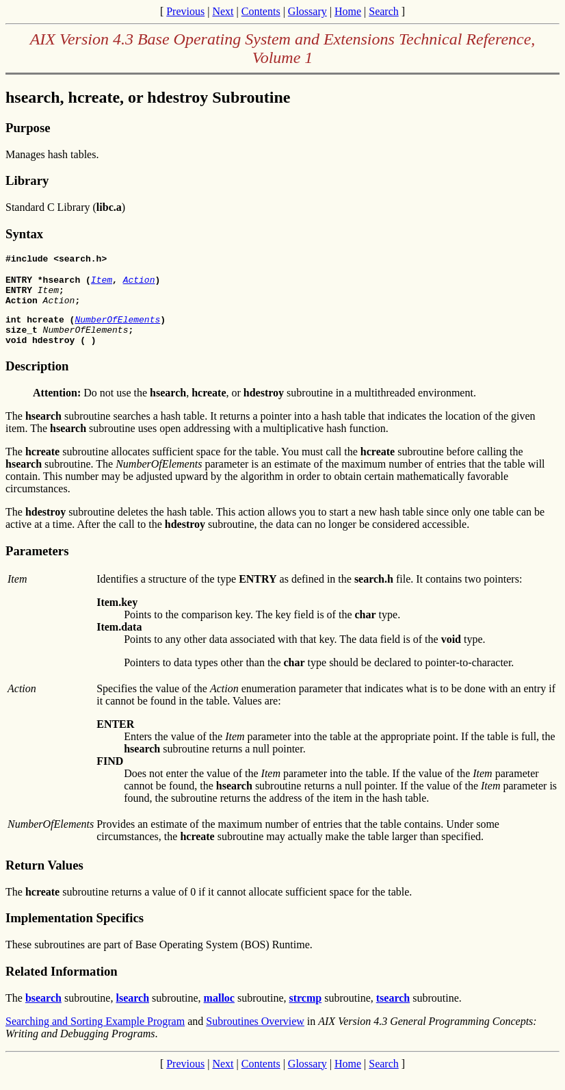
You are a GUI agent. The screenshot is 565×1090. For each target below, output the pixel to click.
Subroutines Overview (255, 1035)
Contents (260, 11)
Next (222, 11)
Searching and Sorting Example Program (95, 1035)
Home (347, 11)
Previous (185, 11)
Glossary (307, 11)
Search (384, 11)
